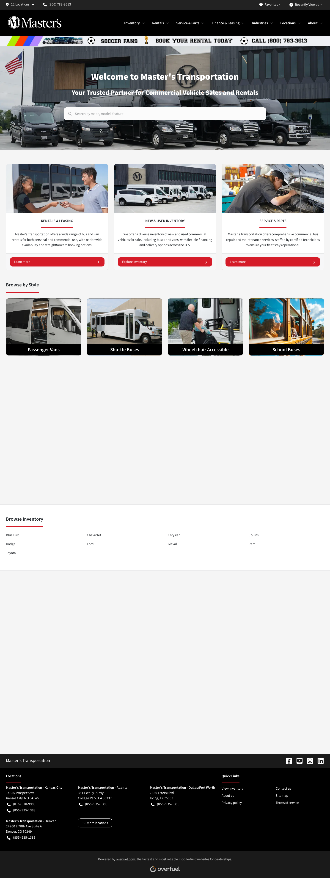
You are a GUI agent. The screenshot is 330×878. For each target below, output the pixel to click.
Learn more (57, 261)
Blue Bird (12, 535)
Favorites (268, 4)
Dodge (10, 543)
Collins (253, 535)
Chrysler (174, 535)
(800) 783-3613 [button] (57, 4)
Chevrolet (94, 535)
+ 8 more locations (95, 823)
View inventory (232, 788)
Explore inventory (165, 261)
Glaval (172, 543)
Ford (90, 543)
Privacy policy (232, 802)
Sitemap (282, 795)
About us (228, 795)
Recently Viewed (304, 4)
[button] (21, 4)
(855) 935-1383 (21, 810)
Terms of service (287, 802)
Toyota (11, 552)
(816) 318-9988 (21, 804)
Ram (252, 543)
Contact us (283, 788)
